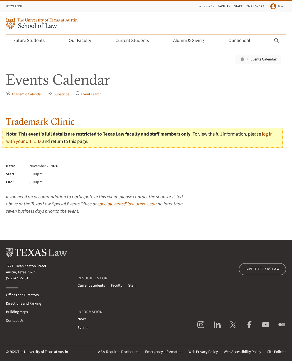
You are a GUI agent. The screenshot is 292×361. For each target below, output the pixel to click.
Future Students (32, 40)
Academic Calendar (24, 94)
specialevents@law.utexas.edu (127, 204)
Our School (242, 40)
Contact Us (14, 320)
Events (83, 327)
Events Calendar (263, 59)
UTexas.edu (14, 6)
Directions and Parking (23, 303)
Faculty (224, 6)
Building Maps (17, 312)
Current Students (135, 40)
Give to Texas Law (262, 269)
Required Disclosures (118, 352)
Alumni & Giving (191, 40)
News (82, 319)
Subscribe (58, 94)
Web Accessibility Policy (242, 352)
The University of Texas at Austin (42, 352)
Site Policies (276, 352)
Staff (238, 6)
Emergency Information (163, 352)
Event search (89, 94)
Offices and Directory (22, 295)
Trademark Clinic (40, 121)
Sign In (278, 6)
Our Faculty (83, 40)
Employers (255, 6)
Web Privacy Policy (203, 352)
